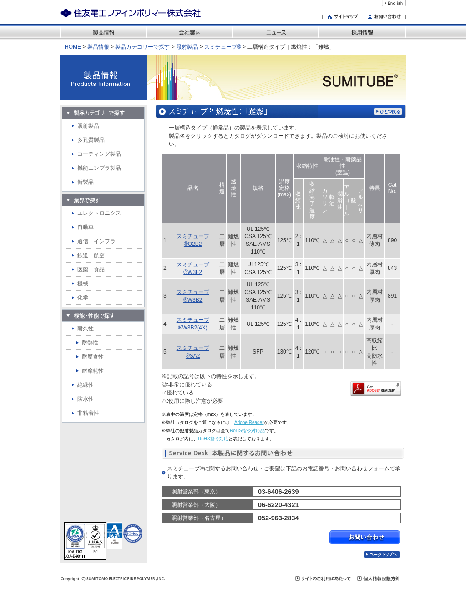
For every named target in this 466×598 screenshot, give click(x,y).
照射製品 (187, 47)
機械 (82, 283)
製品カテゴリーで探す (142, 47)
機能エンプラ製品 (99, 168)
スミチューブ (222, 47)
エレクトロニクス (99, 213)
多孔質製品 (91, 140)
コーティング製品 (99, 154)
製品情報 (103, 32)
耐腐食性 (93, 357)
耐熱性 (90, 342)
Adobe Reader (249, 422)
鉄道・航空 (91, 255)
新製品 (85, 182)
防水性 (85, 399)
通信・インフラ (96, 241)
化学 (82, 297)
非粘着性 (88, 413)
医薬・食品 (91, 269)
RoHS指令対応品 (247, 430)
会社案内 (190, 32)
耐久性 (85, 328)
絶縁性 (85, 385)
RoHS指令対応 (213, 438)
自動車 (85, 227)
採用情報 (362, 32)
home (73, 47)
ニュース (276, 32)
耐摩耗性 (93, 371)
